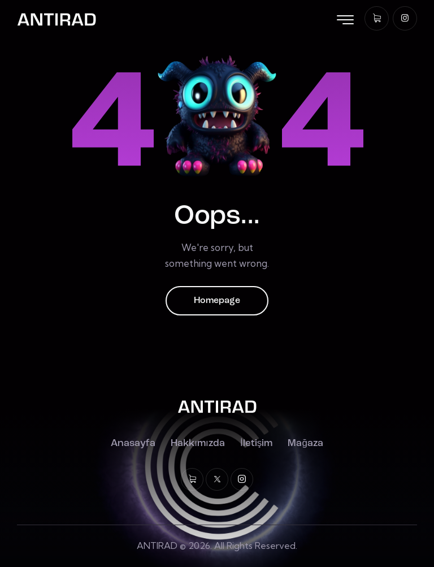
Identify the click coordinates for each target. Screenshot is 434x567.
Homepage (217, 300)
